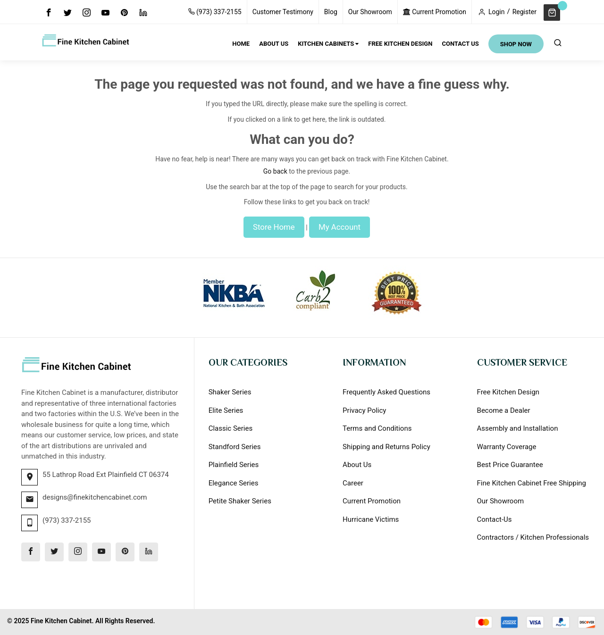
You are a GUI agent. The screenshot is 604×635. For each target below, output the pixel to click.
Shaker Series (230, 392)
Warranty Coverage (507, 447)
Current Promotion (434, 12)
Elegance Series (234, 483)
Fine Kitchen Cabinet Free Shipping (531, 483)
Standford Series (235, 447)
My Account (340, 227)
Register (524, 12)
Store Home (274, 227)
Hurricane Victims (371, 519)
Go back (275, 171)
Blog (330, 12)
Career (353, 483)
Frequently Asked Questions (386, 392)
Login (496, 12)
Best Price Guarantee (510, 464)
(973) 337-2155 (215, 12)
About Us (357, 464)
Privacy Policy (364, 410)
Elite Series (226, 410)
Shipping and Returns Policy (386, 447)
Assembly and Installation (517, 428)
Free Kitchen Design (508, 392)
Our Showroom (370, 12)
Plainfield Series (234, 464)
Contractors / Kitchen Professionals (533, 537)
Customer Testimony (282, 12)
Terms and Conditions (377, 428)
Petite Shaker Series (240, 501)
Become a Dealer (503, 410)
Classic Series (231, 428)
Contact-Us (494, 519)
